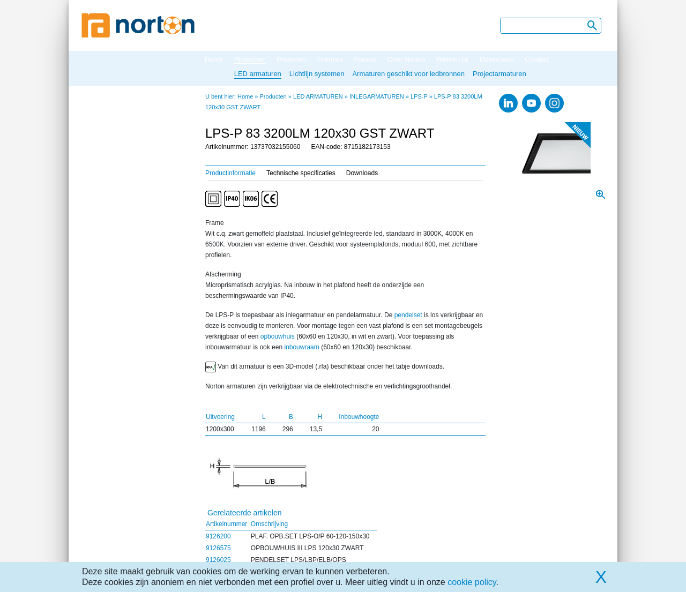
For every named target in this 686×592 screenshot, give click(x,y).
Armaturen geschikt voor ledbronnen (408, 74)
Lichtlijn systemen (317, 74)
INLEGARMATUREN (376, 96)
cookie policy (472, 582)
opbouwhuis (277, 336)
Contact (537, 59)
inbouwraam (301, 347)
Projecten (291, 59)
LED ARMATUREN (318, 96)
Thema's (330, 59)
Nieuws (365, 59)
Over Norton (406, 59)
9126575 (218, 548)
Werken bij (452, 59)
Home (214, 59)
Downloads (497, 59)
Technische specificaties (300, 173)
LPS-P (419, 96)
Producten (250, 59)
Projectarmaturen (499, 74)
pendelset (408, 315)
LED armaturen (257, 74)
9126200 (218, 536)
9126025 (218, 560)
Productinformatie (230, 173)
